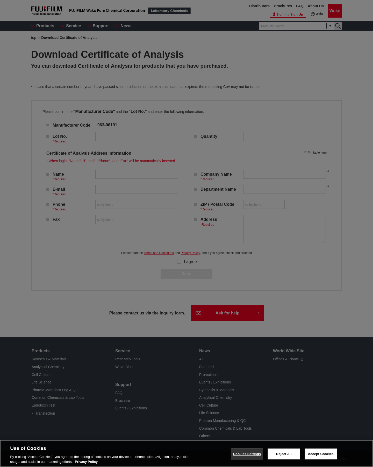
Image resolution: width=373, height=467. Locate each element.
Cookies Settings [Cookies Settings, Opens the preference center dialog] (247, 455)
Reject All (284, 455)
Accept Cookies (321, 455)
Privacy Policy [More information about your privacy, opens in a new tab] (86, 463)
